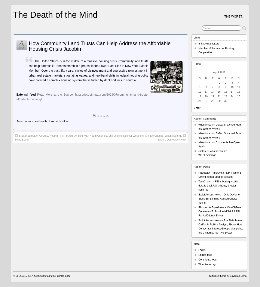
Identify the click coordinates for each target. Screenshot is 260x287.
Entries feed (205, 254)
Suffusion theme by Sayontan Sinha (228, 276)
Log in (201, 250)
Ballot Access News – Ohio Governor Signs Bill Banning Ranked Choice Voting (219, 198)
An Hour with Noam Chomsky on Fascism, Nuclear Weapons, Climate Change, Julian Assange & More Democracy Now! (130, 137)
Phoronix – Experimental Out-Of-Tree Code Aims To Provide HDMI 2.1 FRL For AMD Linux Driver (219, 211)
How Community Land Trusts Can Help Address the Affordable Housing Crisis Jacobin (100, 46)
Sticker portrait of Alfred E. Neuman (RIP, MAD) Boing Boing (44, 137)
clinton (202, 151)
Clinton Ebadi (64, 276)
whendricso (204, 124)
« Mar (197, 108)
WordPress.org (206, 264)
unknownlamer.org (208, 43)
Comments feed (207, 259)
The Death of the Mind (55, 14)
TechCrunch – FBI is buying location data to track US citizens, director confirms (218, 185)
